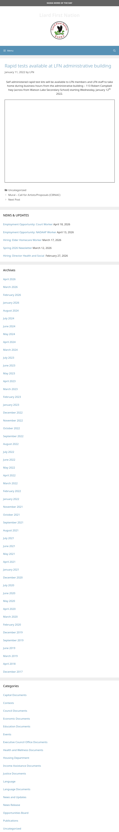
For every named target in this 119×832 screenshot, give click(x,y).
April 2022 (9, 475)
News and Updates (14, 797)
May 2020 (9, 601)
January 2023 (11, 405)
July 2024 (8, 318)
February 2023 (12, 397)
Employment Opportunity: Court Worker (28, 224)
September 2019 (13, 640)
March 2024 (10, 349)
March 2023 (10, 389)
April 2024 (9, 342)
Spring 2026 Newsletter (17, 248)
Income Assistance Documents (22, 765)
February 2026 (12, 295)
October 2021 (11, 514)
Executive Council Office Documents (25, 742)
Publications (10, 820)
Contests (8, 703)
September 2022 (13, 436)
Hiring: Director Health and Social (24, 255)
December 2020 (13, 577)
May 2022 (9, 467)
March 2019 (10, 656)
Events (7, 734)
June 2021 (9, 546)
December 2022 (13, 412)
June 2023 (9, 365)
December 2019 (13, 632)
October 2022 (11, 428)
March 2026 (10, 287)
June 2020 (9, 593)
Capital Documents (14, 695)
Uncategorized (17, 190)
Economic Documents (16, 718)
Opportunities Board (16, 813)
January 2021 (11, 569)
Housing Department (16, 758)
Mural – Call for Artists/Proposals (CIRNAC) (34, 195)
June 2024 (9, 326)
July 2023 (8, 357)
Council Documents (15, 710)
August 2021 (11, 530)
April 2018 (9, 664)
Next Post (14, 199)
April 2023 (9, 381)
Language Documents (16, 789)
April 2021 (9, 562)
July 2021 (8, 538)
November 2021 (13, 506)
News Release (11, 805)
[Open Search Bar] (114, 50)
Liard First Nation (59, 15)
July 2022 (8, 452)
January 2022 (11, 499)
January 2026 (11, 302)
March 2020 (10, 616)
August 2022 (11, 444)
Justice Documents (14, 773)
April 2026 (9, 279)
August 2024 (11, 310)
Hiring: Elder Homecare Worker (22, 240)
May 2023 (9, 373)
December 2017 (13, 671)
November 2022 (13, 420)
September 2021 (13, 522)
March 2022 (10, 483)
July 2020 (8, 585)
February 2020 (12, 624)
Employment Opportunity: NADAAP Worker (29, 232)
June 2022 (9, 459)
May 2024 (9, 334)
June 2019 (9, 648)
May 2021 (9, 554)
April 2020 (9, 609)
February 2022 (12, 491)
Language (9, 781)
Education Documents (16, 726)
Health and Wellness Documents (23, 750)
